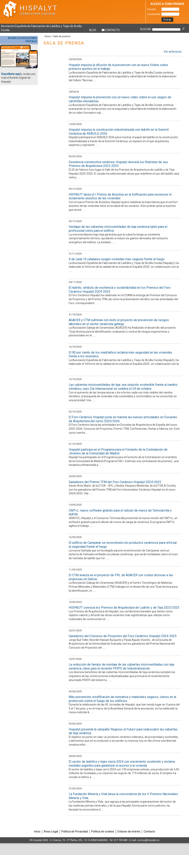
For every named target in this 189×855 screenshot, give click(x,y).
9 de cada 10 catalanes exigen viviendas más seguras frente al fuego (117, 259)
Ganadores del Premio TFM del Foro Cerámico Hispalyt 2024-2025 (115, 482)
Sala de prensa (61, 36)
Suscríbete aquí (11, 74)
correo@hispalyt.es (148, 840)
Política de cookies (102, 831)
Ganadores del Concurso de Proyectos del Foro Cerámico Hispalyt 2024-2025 (123, 636)
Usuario (151, 9)
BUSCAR (145, 29)
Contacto (112, 30)
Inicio (48, 36)
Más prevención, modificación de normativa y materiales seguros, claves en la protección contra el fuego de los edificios (122, 699)
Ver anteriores (172, 51)
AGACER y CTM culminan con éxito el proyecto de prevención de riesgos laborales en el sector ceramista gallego (119, 322)
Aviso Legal (51, 831)
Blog (92, 30)
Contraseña (153, 14)
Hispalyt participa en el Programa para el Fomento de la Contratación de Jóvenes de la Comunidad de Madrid (118, 451)
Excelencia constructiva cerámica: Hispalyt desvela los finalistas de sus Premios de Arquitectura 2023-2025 (118, 164)
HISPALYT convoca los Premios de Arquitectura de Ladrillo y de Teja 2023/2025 (124, 607)
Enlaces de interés (129, 831)
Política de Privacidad (74, 831)
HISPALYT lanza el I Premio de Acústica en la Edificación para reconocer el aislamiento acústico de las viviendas (120, 196)
